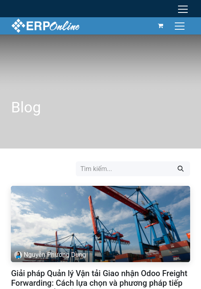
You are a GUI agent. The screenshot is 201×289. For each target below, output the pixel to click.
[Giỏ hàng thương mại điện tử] (160, 25)
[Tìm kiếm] (180, 168)
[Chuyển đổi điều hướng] (180, 25)
